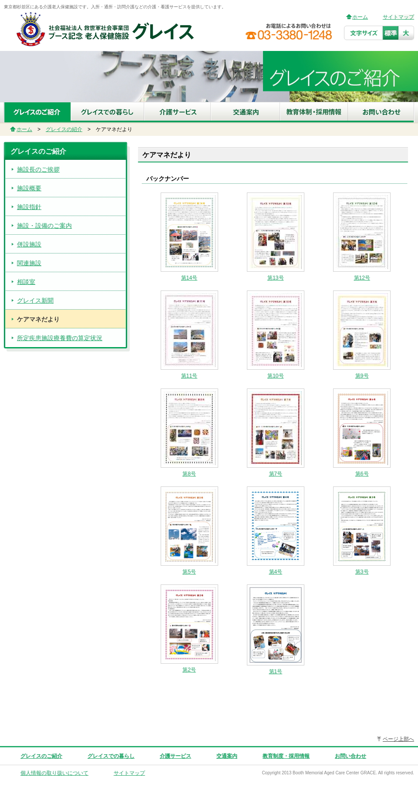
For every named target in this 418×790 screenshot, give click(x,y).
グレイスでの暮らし (111, 756)
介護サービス (175, 756)
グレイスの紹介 (64, 129)
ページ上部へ (398, 739)
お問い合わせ (350, 756)
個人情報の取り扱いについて (54, 773)
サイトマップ (398, 17)
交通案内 (226, 756)
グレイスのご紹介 (41, 756)
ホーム (360, 17)
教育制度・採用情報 (286, 756)
